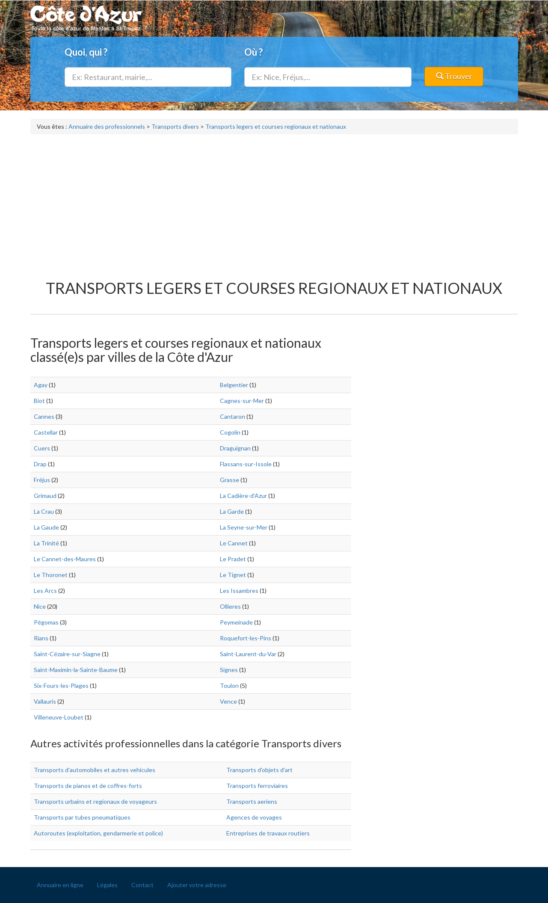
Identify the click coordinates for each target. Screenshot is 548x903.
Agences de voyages (254, 817)
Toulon (229, 685)
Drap (40, 464)
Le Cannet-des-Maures (65, 559)
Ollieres (230, 606)
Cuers (42, 448)
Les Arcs (45, 590)
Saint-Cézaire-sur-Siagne (67, 653)
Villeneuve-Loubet (58, 717)
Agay (40, 384)
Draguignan (235, 448)
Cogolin (230, 432)
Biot (39, 400)
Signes (229, 669)
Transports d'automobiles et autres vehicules (94, 769)
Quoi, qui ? (86, 52)
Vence (228, 701)
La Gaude (46, 527)
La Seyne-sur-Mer (243, 527)
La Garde (232, 511)
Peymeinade (236, 622)
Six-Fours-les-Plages (61, 685)
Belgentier (234, 384)
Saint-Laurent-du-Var (248, 653)
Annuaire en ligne (60, 884)
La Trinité (46, 543)
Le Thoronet (51, 574)
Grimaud (45, 495)
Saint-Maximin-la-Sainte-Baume (76, 669)
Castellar (46, 432)
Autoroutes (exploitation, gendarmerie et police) (98, 833)
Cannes (44, 416)
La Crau (44, 511)
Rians (41, 638)
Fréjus (42, 479)
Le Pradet (233, 559)
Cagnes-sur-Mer (242, 400)
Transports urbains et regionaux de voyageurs (95, 801)
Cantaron (232, 416)
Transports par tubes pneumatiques (82, 817)
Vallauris (45, 701)
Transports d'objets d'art (259, 769)
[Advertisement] (274, 203)
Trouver (454, 76)
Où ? (253, 52)
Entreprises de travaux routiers (268, 833)
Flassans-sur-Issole (246, 464)
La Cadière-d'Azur (243, 495)
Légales (107, 884)
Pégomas (46, 622)
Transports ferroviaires (257, 785)
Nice (40, 606)
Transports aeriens (251, 801)
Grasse (229, 479)
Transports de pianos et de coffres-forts (88, 785)
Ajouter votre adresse (196, 884)
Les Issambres (239, 590)
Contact (142, 884)
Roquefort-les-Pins (245, 638)
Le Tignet (233, 574)
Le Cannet (234, 543)
